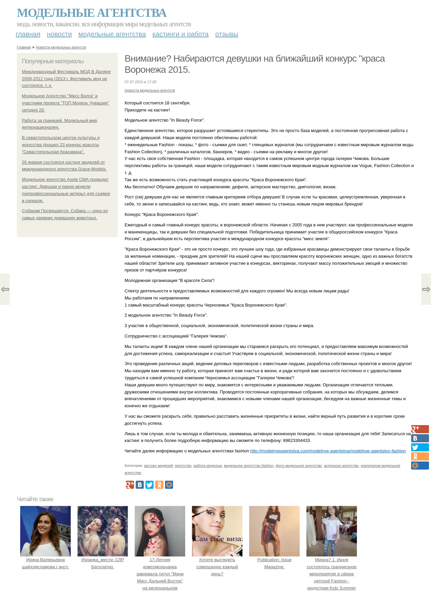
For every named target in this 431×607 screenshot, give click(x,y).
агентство (183, 466)
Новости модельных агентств (61, 47)
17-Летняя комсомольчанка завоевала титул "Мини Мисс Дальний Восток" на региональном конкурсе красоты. (160, 574)
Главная (28, 34)
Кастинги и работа (181, 34)
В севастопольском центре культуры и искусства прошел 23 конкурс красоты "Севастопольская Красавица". (61, 144)
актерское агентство (341, 466)
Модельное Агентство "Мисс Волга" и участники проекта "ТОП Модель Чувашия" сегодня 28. (65, 103)
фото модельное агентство (298, 466)
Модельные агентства (91, 13)
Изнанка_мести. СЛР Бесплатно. (102, 560)
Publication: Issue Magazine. (274, 560)
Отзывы (226, 34)
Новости (59, 34)
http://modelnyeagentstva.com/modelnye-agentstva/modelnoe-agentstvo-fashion (328, 450)
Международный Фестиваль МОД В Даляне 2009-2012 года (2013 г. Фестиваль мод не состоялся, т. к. (66, 78)
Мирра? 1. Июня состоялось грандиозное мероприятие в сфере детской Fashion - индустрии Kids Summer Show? (331, 574)
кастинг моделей (158, 466)
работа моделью (208, 466)
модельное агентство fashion (248, 466)
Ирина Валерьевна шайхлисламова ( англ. (45, 560)
